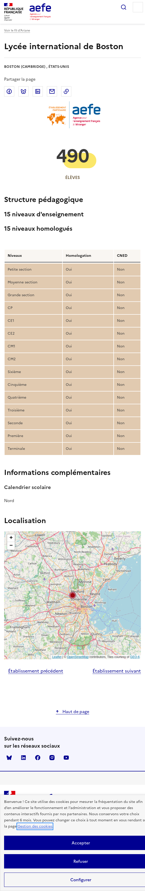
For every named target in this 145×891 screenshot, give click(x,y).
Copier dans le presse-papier (66, 91)
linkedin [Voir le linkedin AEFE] (23, 757)
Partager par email (52, 91)
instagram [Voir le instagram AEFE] (52, 757)
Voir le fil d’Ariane (17, 30)
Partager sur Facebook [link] (9, 91)
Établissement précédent (35, 670)
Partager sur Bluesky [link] (23, 91)
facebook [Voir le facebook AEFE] (38, 757)
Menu (138, 7)
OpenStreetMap (78, 657)
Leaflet (56, 657)
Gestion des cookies (35, 826)
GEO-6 (135, 657)
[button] (72, 595)
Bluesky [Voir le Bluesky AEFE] (9, 757)
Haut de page (75, 711)
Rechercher (123, 7)
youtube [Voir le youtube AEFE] (66, 757)
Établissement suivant (117, 670)
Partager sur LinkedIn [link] (38, 91)
